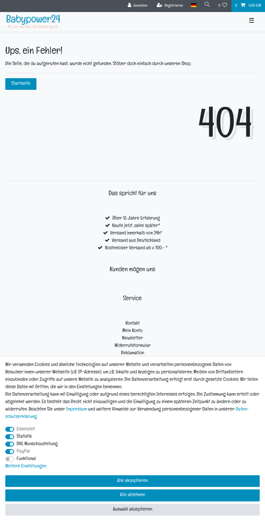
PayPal (23, 451)
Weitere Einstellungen (25, 466)
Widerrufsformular (133, 346)
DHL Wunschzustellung (37, 444)
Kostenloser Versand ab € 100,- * (136, 248)
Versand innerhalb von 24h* (136, 233)
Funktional (26, 459)
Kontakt (133, 323)
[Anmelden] (138, 6)
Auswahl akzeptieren (132, 509)
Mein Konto (132, 331)
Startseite (20, 84)
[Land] (193, 5)
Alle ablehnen (132, 495)
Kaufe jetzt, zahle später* (136, 226)
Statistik (24, 436)
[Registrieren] (170, 6)
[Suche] (207, 5)
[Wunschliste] (222, 6)
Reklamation (132, 353)
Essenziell (26, 429)
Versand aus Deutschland (136, 241)
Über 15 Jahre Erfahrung (136, 218)
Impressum (76, 409)
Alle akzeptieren (132, 481)
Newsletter (132, 338)
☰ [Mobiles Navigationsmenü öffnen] (251, 22)
